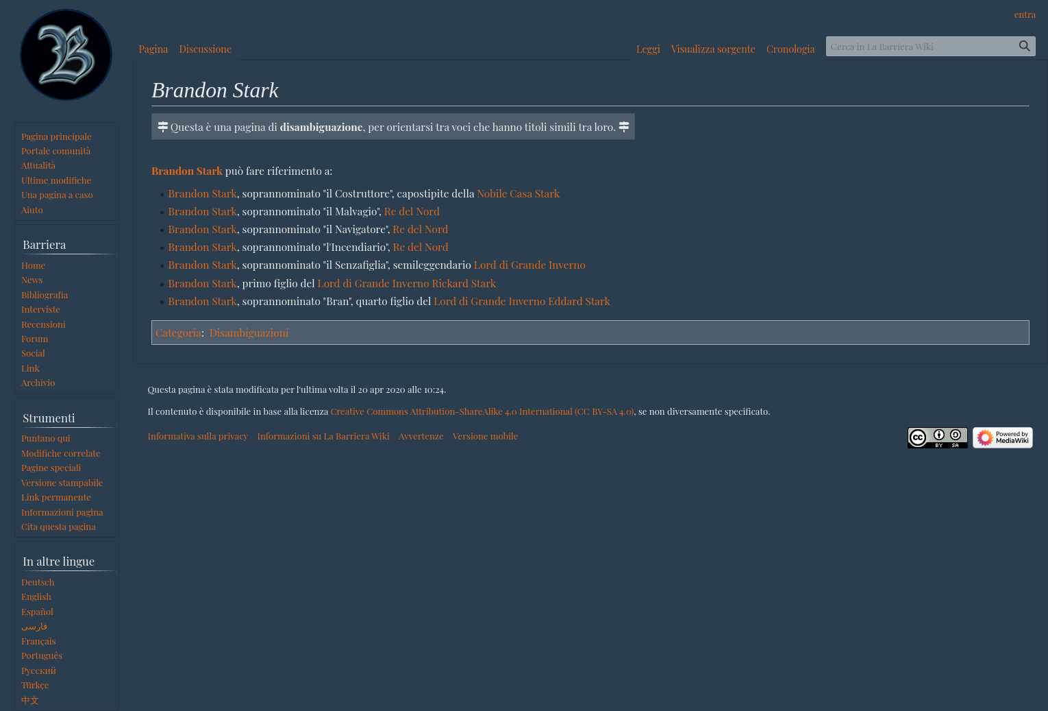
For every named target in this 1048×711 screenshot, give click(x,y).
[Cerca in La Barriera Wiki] (931, 46)
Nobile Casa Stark (518, 193)
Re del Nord (412, 211)
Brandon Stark (187, 170)
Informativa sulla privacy (198, 436)
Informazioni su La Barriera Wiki (323, 436)
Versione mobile (485, 436)
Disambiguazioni (249, 332)
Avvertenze (421, 436)
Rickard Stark (464, 283)
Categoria (178, 332)
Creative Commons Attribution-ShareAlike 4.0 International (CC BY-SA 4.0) (482, 411)
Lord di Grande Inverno (530, 264)
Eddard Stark (579, 300)
